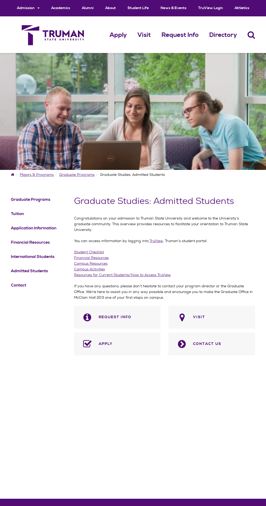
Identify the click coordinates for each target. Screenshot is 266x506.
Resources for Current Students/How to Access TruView (122, 274)
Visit (144, 35)
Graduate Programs (77, 174)
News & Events (174, 8)
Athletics (242, 8)
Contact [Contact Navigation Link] (18, 285)
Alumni (88, 8)
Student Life (138, 8)
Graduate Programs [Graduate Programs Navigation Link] (30, 199)
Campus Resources (91, 263)
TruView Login (210, 8)
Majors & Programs (37, 174)
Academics (60, 8)
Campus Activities (89, 269)
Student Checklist (89, 252)
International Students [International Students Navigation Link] (33, 256)
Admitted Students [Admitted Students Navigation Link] (29, 271)
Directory (223, 35)
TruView (156, 240)
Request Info (180, 35)
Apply (118, 35)
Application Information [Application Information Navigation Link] (33, 228)
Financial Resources (91, 257)
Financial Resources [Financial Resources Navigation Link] (30, 242)
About (110, 8)
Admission (28, 7)
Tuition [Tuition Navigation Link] (17, 213)
